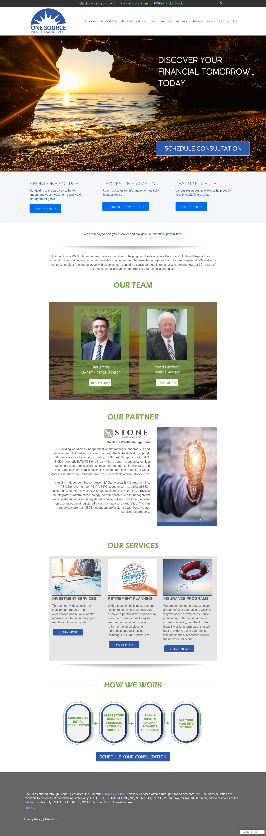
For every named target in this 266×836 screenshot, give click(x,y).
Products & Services (138, 14)
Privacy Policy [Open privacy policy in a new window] (33, 812)
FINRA (107, 786)
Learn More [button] (43, 201)
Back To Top (252, 824)
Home (90, 14)
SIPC (121, 786)
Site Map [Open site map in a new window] (51, 812)
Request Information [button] (123, 199)
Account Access (174, 14)
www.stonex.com (138, 466)
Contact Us (228, 14)
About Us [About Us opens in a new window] (108, 14)
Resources (201, 14)
